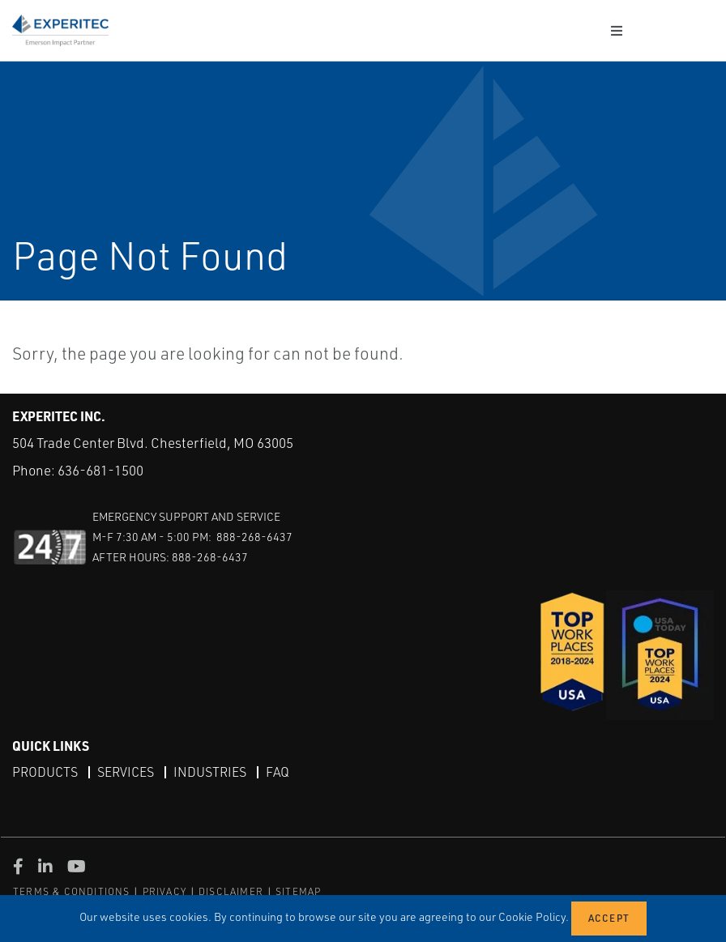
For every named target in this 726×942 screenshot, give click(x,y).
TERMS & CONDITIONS (71, 891)
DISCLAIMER (231, 891)
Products (45, 772)
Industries (209, 772)
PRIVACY (164, 891)
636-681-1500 (100, 470)
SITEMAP (298, 891)
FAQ (277, 772)
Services (125, 772)
